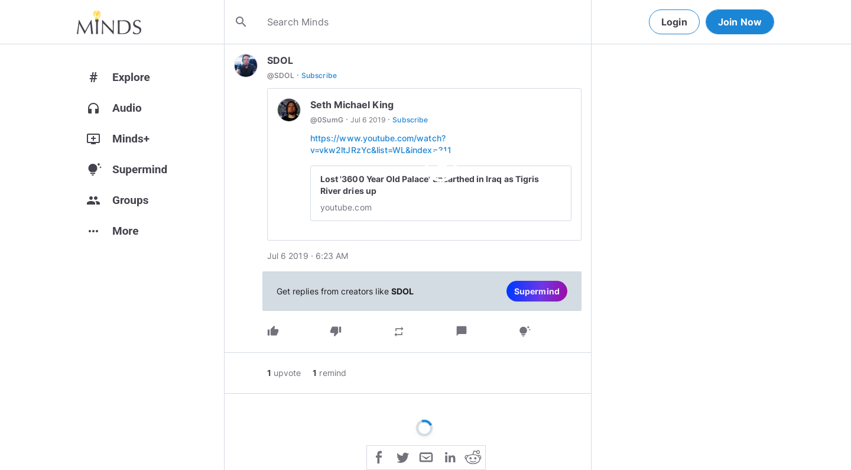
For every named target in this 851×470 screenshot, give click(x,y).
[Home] (109, 21)
